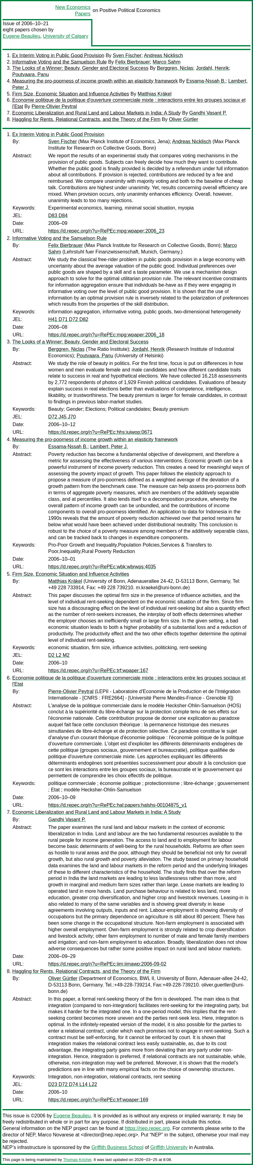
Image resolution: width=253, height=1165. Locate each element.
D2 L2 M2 (58, 655)
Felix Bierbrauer (132, 62)
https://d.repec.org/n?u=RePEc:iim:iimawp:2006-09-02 (107, 964)
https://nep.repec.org (147, 1128)
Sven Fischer (127, 55)
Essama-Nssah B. (205, 81)
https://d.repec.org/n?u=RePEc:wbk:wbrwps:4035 (102, 566)
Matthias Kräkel (154, 93)
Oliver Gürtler (183, 119)
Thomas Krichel (77, 1159)
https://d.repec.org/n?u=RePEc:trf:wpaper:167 (98, 670)
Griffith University (169, 1147)
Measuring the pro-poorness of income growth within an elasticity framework (95, 81)
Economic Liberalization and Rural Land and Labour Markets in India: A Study (96, 113)
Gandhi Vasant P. (208, 113)
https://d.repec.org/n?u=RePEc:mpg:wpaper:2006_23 (106, 230)
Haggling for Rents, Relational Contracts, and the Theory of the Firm (86, 119)
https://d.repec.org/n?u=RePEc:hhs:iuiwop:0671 (100, 432)
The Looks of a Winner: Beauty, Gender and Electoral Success (80, 68)
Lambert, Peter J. (109, 446)
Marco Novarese (56, 1134)
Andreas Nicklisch (163, 55)
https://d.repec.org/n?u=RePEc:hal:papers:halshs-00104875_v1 (117, 805)
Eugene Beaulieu (21, 36)
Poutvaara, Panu (30, 74)
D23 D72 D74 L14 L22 (72, 1084)
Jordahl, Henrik (212, 68)
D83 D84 (58, 215)
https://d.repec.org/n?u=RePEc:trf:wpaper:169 (98, 1099)
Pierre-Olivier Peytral (54, 106)
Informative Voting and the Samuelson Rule (59, 62)
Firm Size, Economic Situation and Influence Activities (70, 93)
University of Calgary (65, 36)
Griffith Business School (117, 1147)
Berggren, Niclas (175, 68)
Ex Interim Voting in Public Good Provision (58, 55)
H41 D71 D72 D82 (68, 319)
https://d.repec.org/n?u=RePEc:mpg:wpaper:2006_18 (106, 334)
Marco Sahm (167, 62)
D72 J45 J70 (62, 416)
